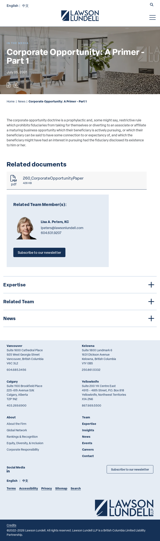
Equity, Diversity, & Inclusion (25, 443)
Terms (11, 488)
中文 (25, 5)
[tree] (80, 301)
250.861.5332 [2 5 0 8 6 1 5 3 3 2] (91, 370)
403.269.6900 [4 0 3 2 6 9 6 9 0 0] (16, 405)
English (12, 5)
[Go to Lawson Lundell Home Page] (80, 15)
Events (87, 443)
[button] (151, 4)
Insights (88, 430)
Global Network (17, 430)
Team (86, 417)
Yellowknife (90, 381)
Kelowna (88, 346)
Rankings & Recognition (22, 437)
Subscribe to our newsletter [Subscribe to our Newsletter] (130, 469)
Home (11, 101)
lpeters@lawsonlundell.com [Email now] (62, 228)
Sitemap (61, 488)
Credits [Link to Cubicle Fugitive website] (11, 525)
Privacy (46, 488)
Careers (88, 449)
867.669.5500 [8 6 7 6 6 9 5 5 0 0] (91, 405)
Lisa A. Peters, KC (55, 221)
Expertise (89, 423)
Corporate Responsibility (23, 449)
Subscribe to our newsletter (39, 252)
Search (76, 488)
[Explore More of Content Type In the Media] (18, 43)
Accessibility (28, 488)
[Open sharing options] (16, 85)
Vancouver (14, 346)
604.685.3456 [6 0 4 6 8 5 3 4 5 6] (16, 370)
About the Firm (16, 424)
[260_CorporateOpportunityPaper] (77, 181)
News (21, 101)
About (11, 417)
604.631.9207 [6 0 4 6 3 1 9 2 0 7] (51, 232)
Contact (88, 456)
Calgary (12, 381)
